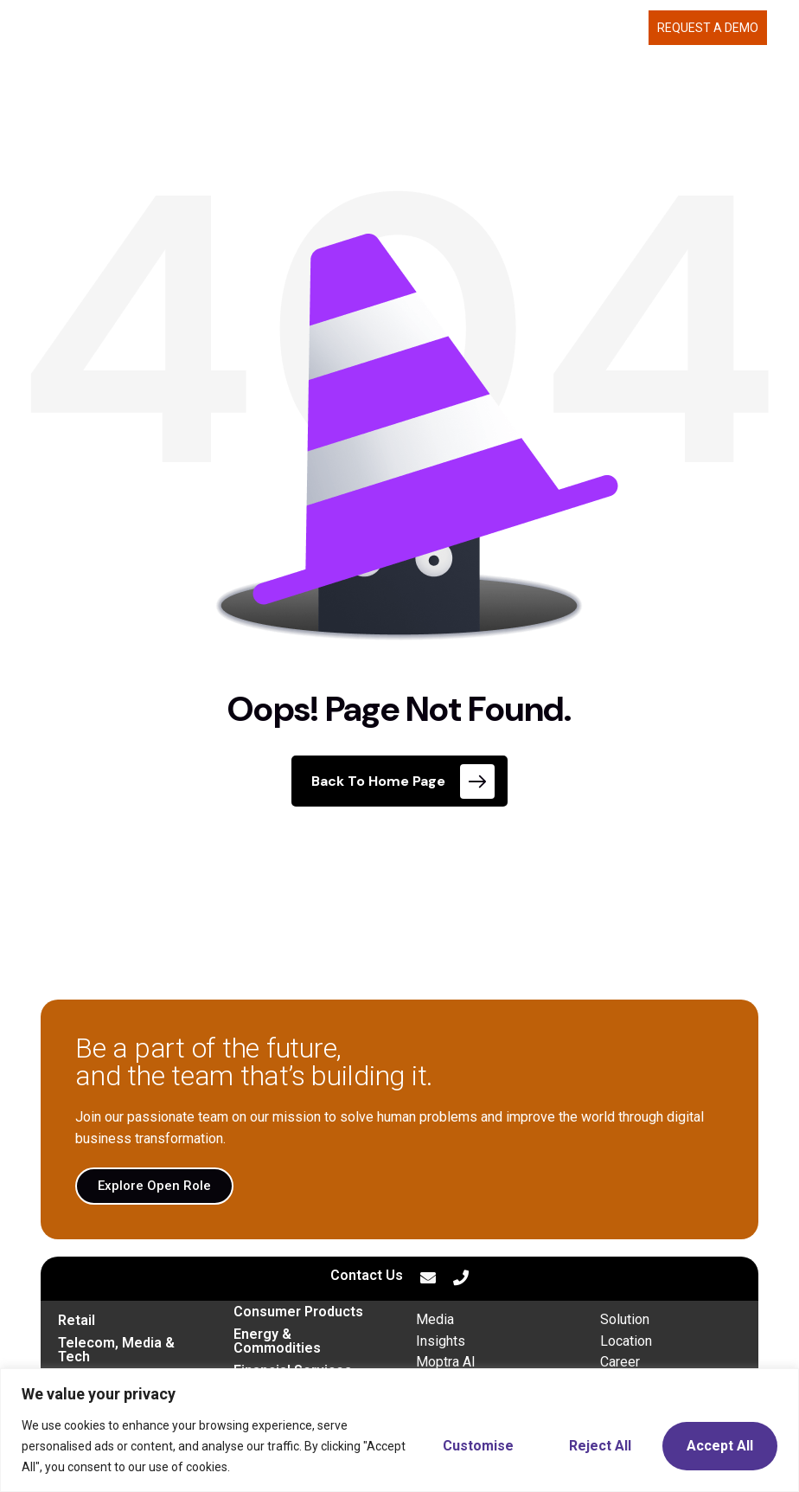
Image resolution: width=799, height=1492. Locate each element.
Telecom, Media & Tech (116, 1349)
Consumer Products (298, 1311)
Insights (440, 1341)
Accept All (720, 1445)
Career (620, 1362)
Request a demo (707, 28)
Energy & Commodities (277, 1341)
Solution (624, 1319)
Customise (478, 1445)
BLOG (625, 28)
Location (626, 1341)
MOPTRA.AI (259, 28)
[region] (399, 1430)
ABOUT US (483, 27)
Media (435, 1319)
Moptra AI (446, 1362)
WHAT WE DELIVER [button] (368, 27)
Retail (76, 1320)
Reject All (600, 1445)
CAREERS (565, 28)
